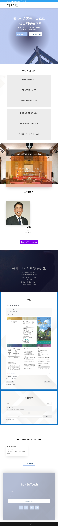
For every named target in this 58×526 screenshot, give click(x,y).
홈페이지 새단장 (11, 446)
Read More (29, 463)
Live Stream (36, 34)
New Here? (21, 34)
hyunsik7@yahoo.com (29, 242)
